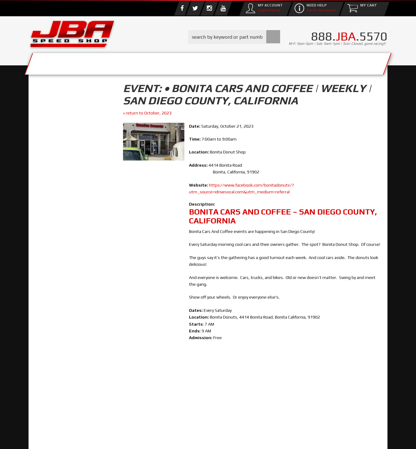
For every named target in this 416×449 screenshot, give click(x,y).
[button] (234, 37)
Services (62, 62)
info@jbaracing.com (143, 425)
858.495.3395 (58, 263)
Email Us (54, 251)
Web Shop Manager (257, 438)
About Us (118, 62)
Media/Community (260, 62)
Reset (42, 127)
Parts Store (181, 62)
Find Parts (64, 127)
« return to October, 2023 (147, 112)
